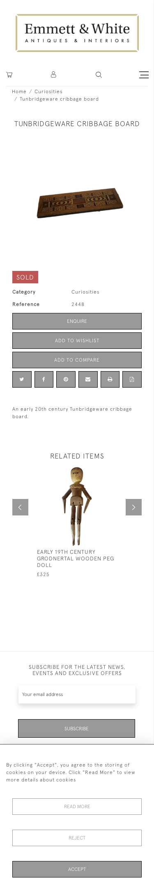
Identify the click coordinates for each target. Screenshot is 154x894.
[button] (98, 75)
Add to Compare (77, 360)
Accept (77, 869)
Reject (77, 838)
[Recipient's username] (77, 694)
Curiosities (48, 91)
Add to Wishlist (77, 340)
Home (19, 91)
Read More (77, 806)
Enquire (77, 321)
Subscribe (76, 729)
